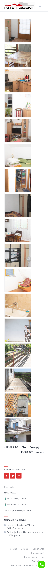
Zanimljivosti (38, 561)
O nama (24, 548)
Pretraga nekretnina (34, 557)
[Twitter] (12, 476)
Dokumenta (38, 548)
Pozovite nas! (37, 553)
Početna (13, 548)
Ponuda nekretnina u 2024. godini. (27, 565)
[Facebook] (6, 476)
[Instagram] (19, 476)
